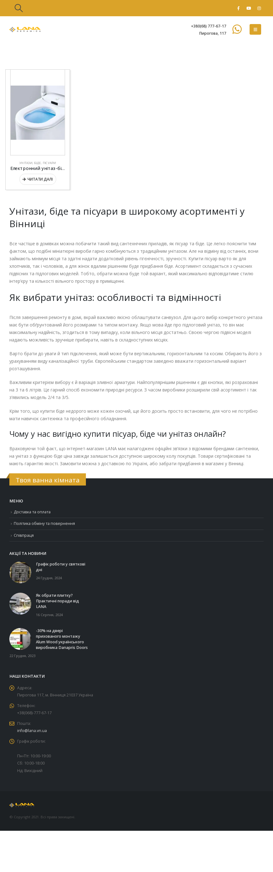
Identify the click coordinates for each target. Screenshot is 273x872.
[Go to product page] (37, 112)
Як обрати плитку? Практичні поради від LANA (57, 601)
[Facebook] (238, 8)
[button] (18, 8)
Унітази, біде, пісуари (37, 163)
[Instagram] (259, 8)
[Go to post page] (20, 572)
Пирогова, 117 (212, 33)
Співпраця (24, 535)
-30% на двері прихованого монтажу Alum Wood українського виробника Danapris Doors (62, 639)
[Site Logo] (25, 29)
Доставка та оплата (32, 512)
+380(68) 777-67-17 (208, 26)
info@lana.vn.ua (32, 731)
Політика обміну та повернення (44, 523)
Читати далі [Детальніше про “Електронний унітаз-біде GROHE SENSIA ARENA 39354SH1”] (39, 179)
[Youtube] (248, 8)
